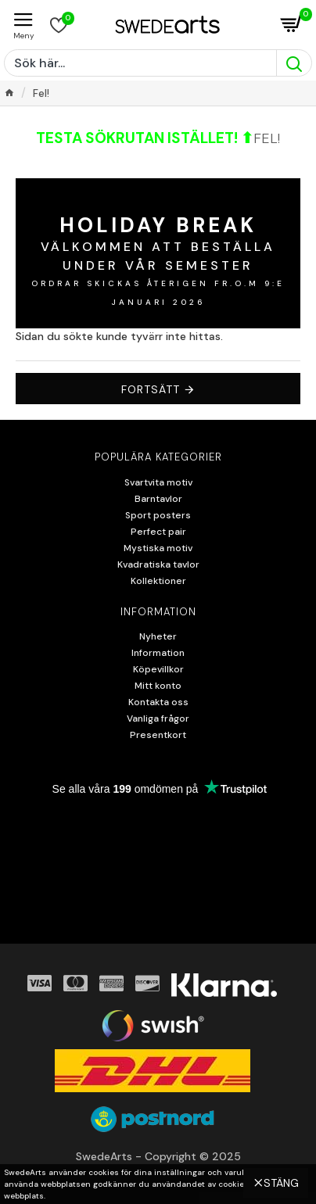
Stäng (281, 1183)
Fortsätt (150, 389)
